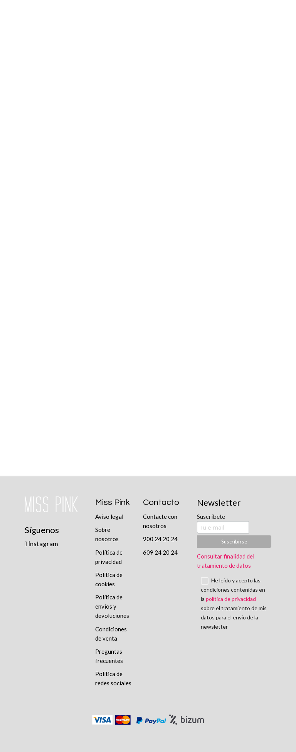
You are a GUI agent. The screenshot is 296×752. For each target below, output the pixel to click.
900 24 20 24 (160, 538)
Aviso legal (109, 516)
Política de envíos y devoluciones (112, 606)
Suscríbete (211, 516)
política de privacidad (231, 599)
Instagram (41, 544)
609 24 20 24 (160, 552)
